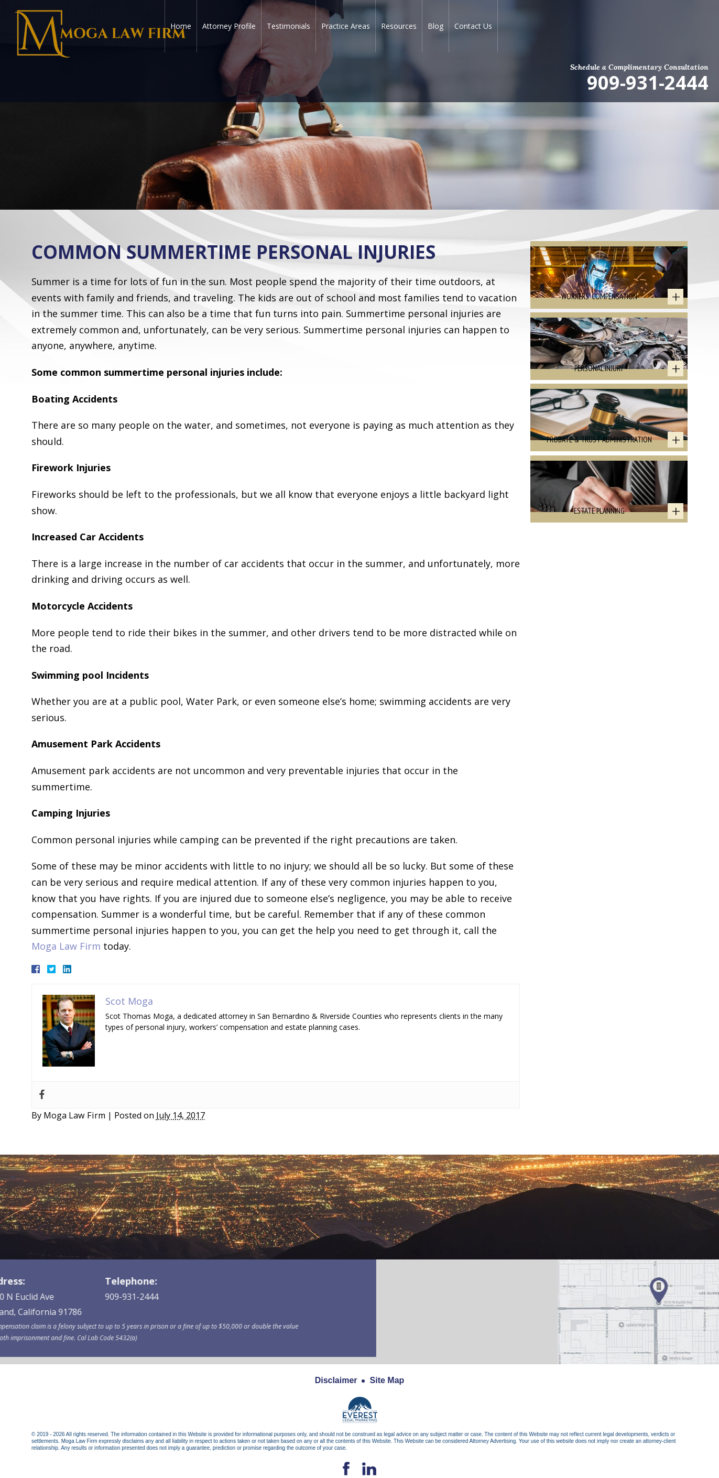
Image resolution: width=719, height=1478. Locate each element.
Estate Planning (599, 562)
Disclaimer (336, 1380)
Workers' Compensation (599, 309)
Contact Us (473, 26)
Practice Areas (345, 26)
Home (180, 26)
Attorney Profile (229, 26)
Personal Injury (599, 393)
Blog (435, 26)
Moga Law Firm (66, 946)
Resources (399, 26)
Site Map (387, 1380)
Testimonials (288, 26)
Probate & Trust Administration (599, 477)
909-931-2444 (648, 82)
